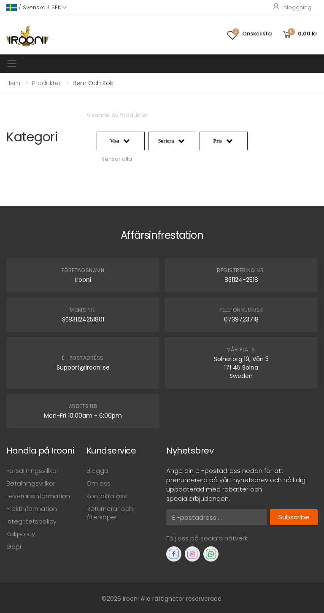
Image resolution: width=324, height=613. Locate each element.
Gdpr (14, 546)
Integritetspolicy (31, 521)
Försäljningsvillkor (32, 470)
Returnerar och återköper (109, 512)
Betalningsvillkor (30, 483)
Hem (13, 83)
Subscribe (293, 517)
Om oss (98, 483)
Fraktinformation (31, 508)
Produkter (46, 83)
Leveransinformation (38, 495)
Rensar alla (116, 159)
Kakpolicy (20, 533)
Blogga (97, 470)
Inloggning (291, 7)
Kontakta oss (106, 495)
